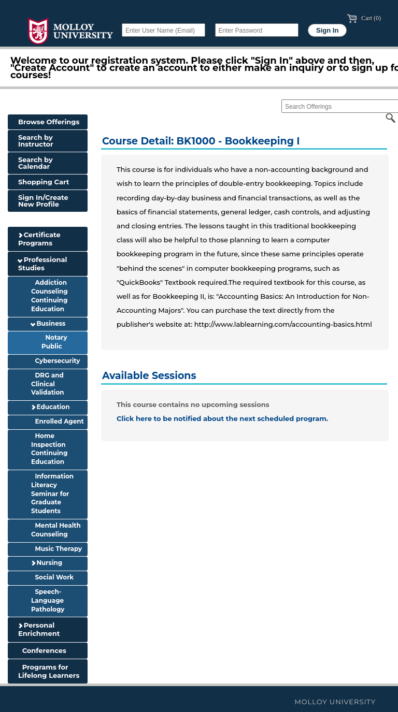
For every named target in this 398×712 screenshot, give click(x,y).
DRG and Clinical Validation (47, 384)
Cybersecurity (55, 361)
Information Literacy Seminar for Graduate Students (52, 493)
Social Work (52, 577)
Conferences (42, 650)
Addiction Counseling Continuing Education (49, 295)
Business (48, 323)
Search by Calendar (35, 162)
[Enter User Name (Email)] (163, 30)
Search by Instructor (35, 140)
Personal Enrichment (39, 629)
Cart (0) (364, 18)
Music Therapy (56, 549)
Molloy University (335, 702)
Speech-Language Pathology (47, 600)
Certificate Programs (39, 238)
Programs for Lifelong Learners (48, 671)
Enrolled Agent (57, 421)
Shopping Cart (43, 182)
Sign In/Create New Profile (43, 200)
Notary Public (54, 341)
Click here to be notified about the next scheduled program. (222, 418)
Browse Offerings (48, 122)
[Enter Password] (256, 30)
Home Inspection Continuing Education (49, 449)
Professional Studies (42, 263)
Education (50, 407)
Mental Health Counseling (56, 529)
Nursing (47, 562)
